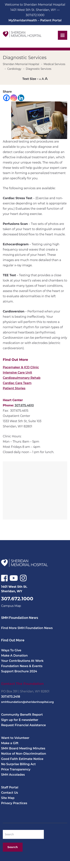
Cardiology (14, 69)
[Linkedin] (21, 98)
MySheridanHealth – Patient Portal (34, 20)
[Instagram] (13, 98)
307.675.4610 (24, 405)
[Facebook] (6, 98)
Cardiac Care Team (17, 383)
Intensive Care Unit (17, 372)
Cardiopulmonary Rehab (22, 378)
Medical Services (54, 64)
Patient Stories (14, 388)
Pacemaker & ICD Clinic (21, 367)
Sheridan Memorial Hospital (21, 64)
